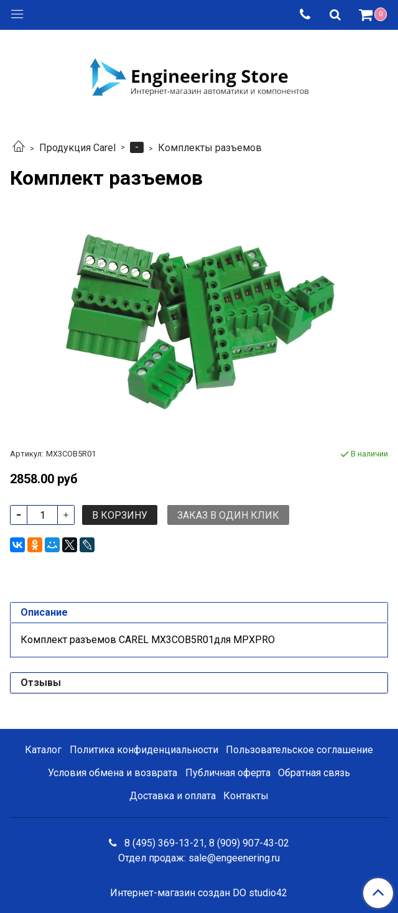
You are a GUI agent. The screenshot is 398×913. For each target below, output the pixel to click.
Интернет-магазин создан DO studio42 (198, 893)
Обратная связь (314, 773)
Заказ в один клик (228, 515)
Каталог (43, 750)
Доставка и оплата (172, 796)
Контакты (246, 796)
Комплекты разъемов (210, 148)
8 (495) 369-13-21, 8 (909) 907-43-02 (205, 843)
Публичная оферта (228, 773)
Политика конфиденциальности (144, 750)
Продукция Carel (77, 148)
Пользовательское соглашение (299, 750)
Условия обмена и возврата (112, 773)
